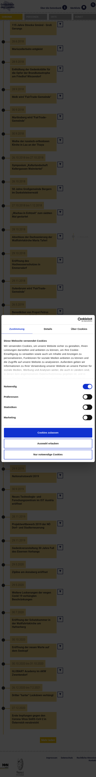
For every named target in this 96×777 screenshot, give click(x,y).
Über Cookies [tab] (79, 329)
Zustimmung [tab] (16, 329)
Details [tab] (48, 329)
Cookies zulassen (48, 432)
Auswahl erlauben (48, 443)
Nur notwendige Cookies (48, 454)
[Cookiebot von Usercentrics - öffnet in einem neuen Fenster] (77, 320)
